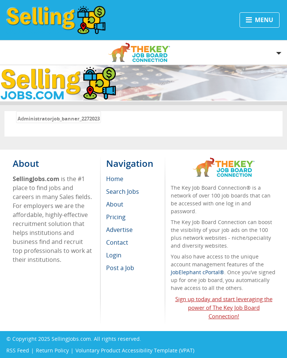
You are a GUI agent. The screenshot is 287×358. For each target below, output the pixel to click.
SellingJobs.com (71, 338)
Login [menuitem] (113, 255)
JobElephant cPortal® (197, 272)
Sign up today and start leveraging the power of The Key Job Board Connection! (223, 307)
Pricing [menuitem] (116, 217)
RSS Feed (17, 350)
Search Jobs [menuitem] (122, 191)
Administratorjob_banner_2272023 (59, 118)
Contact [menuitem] (117, 242)
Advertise (119, 230)
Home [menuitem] (114, 179)
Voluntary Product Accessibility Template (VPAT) (134, 350)
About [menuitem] (114, 204)
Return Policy (52, 350)
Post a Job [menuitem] (120, 268)
